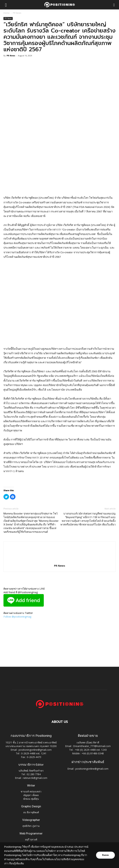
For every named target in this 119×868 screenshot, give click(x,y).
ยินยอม (105, 855)
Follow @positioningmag (17, 616)
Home (6, 12)
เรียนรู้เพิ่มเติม (16, 863)
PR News (17, 12)
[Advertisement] (60, 170)
